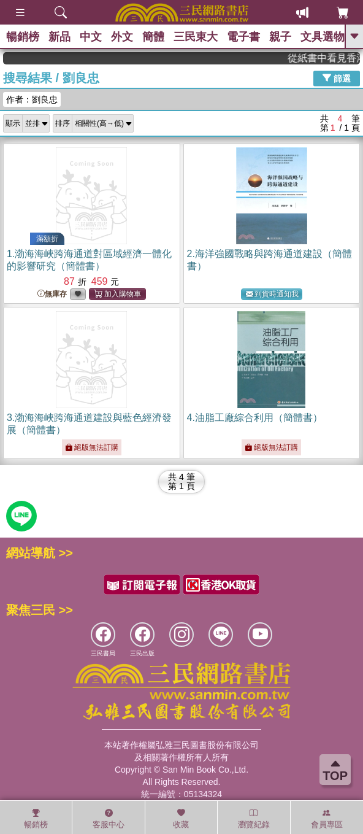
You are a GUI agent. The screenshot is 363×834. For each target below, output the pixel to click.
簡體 (153, 37)
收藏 (181, 818)
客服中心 (108, 818)
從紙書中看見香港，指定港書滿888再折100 (328, 58)
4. (255, 417)
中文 (91, 37)
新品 (59, 37)
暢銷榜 (22, 37)
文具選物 (322, 37)
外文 (122, 37)
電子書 (243, 37)
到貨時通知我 (272, 294)
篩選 (337, 78)
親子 (280, 37)
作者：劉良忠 (32, 99)
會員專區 (327, 818)
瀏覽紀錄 (254, 818)
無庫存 (52, 294)
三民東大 (196, 37)
